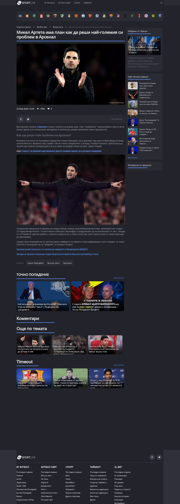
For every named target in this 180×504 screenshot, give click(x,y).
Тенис (68, 479)
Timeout (25, 362)
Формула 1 (70, 489)
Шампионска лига (49, 493)
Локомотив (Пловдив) (26, 489)
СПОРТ (69, 467)
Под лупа (118, 486)
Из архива (119, 482)
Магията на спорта (98, 479)
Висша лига (53, 263)
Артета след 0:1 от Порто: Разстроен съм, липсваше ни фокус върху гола (104, 349)
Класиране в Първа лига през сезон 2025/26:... (147, 85)
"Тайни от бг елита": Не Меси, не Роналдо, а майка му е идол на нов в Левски (144, 50)
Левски (20, 475)
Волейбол (70, 482)
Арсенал (42, 127)
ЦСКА (19, 479)
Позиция (118, 479)
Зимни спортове (73, 493)
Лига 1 (44, 489)
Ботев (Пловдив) (24, 493)
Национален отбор (25, 499)
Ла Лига (44, 479)
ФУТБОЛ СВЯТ (49, 467)
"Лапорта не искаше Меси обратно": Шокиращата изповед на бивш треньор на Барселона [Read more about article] (32, 384)
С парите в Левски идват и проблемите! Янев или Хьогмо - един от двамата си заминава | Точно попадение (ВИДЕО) (95, 307)
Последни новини (25, 472)
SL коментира (120, 475)
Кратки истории (121, 496)
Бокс (68, 475)
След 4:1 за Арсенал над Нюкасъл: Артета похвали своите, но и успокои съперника (61, 151)
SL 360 (118, 467)
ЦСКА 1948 (21, 486)
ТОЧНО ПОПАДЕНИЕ (33, 274)
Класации (118, 499)
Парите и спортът (122, 489)
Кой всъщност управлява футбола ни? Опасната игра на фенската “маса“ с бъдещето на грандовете (42, 307)
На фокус (118, 493)
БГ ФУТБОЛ (50, 3)
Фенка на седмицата (99, 489)
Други (92, 499)
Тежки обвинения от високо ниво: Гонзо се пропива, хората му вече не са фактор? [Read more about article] (70, 383)
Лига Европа (46, 496)
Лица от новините (98, 475)
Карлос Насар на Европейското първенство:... (146, 95)
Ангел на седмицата (99, 493)
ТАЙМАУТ (95, 467)
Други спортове (73, 496)
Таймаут (87, 3)
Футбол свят (64, 3)
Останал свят (47, 499)
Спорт (77, 3)
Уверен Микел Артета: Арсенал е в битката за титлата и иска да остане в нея (33, 349)
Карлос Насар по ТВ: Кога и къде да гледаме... (147, 131)
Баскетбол (70, 486)
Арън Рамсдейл (36, 263)
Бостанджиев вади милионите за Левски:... (147, 141)
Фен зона (94, 496)
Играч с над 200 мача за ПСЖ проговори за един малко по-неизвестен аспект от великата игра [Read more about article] (106, 384)
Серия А (44, 482)
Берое (19, 496)
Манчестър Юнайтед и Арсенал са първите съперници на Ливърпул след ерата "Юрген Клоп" (68, 350)
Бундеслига (46, 486)
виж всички (132, 158)
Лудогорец (21, 482)
